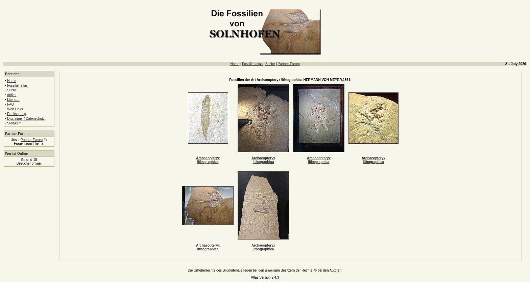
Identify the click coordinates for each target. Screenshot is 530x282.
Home (234, 64)
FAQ (10, 104)
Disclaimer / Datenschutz (26, 118)
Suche (270, 64)
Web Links (15, 109)
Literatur (13, 100)
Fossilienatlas (252, 64)
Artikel (12, 95)
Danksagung (16, 114)
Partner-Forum (289, 64)
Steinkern (14, 123)
